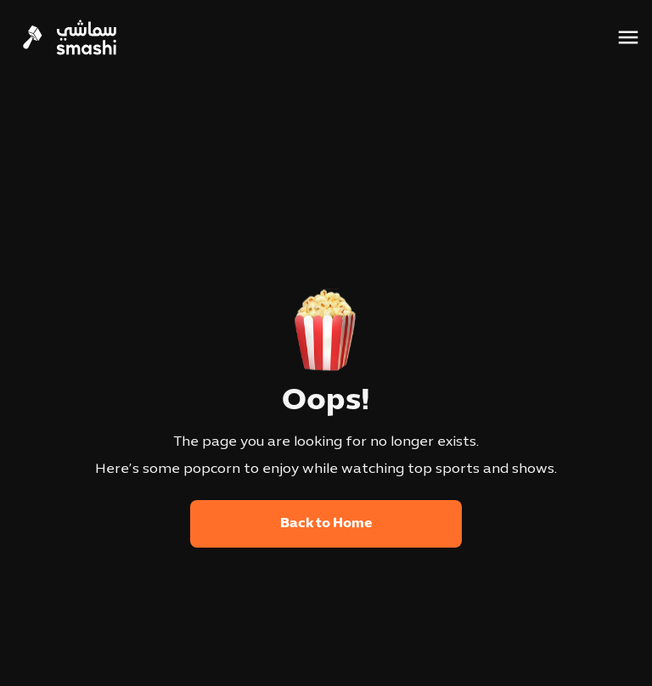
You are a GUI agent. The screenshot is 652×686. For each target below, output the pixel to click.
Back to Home (326, 523)
